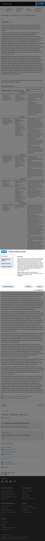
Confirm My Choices (8, 286)
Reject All (28, 286)
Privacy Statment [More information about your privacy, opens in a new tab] (20, 270)
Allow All (40, 286)
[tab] (7, 256)
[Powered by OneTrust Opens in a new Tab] (39, 290)
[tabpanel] (31, 267)
